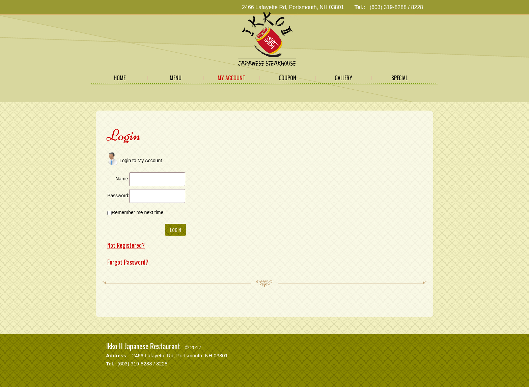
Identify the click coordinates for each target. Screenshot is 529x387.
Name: (122, 178)
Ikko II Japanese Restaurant (143, 345)
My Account (231, 78)
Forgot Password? (127, 262)
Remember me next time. (138, 212)
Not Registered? (126, 245)
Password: (118, 195)
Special (399, 78)
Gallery (343, 78)
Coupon (287, 78)
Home (120, 78)
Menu (176, 78)
